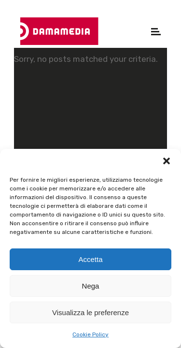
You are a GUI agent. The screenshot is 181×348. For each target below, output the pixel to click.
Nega (90, 286)
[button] (166, 161)
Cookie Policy (90, 334)
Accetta (90, 259)
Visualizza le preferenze (90, 312)
